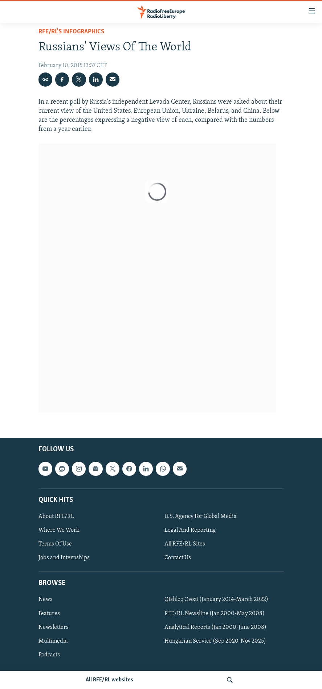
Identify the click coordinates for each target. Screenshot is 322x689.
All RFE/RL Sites (184, 544)
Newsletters (53, 627)
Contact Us (177, 558)
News (45, 600)
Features (49, 614)
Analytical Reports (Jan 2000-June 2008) (215, 627)
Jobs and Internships (64, 558)
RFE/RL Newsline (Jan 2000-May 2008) (214, 614)
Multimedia (53, 641)
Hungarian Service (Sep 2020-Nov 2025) (215, 641)
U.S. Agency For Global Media (200, 516)
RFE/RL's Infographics (71, 31)
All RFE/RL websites (109, 680)
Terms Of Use (55, 544)
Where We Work (59, 530)
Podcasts (49, 655)
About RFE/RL (56, 516)
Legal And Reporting (190, 530)
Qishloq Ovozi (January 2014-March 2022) (216, 600)
